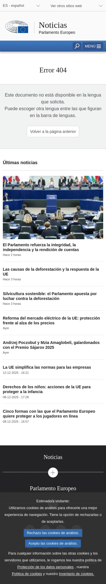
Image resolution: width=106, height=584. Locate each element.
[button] (93, 46)
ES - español (13, 5)
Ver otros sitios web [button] (66, 6)
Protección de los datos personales (45, 577)
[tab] (53, 457)
